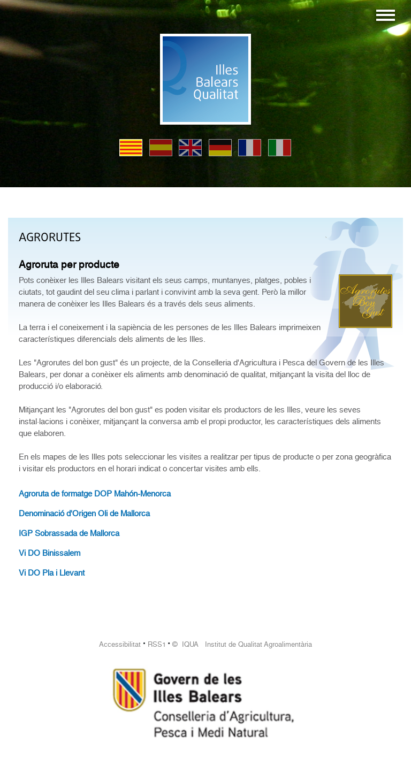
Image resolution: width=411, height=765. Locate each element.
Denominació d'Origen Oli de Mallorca (84, 513)
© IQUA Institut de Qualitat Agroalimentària (242, 644)
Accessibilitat (120, 644)
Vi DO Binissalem (49, 553)
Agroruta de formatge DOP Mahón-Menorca (95, 494)
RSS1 (157, 644)
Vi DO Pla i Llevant (52, 573)
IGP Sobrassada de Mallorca (69, 533)
